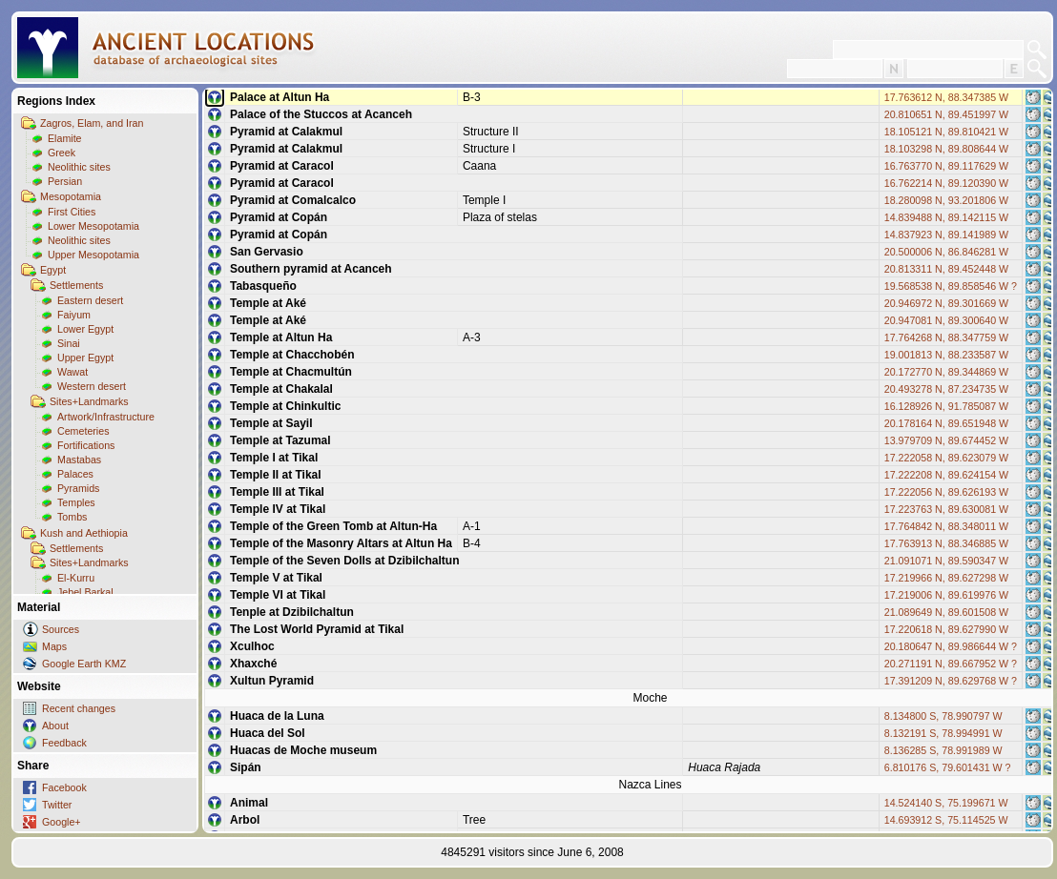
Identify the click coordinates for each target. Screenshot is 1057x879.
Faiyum (74, 314)
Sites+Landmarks (89, 401)
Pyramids (78, 488)
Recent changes (78, 708)
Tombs (72, 516)
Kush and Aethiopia (84, 533)
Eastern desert (90, 300)
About (55, 725)
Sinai (68, 343)
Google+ (61, 822)
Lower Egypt (85, 329)
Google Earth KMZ (84, 663)
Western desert (91, 386)
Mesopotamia (70, 196)
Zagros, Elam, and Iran (91, 123)
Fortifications (85, 445)
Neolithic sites (79, 167)
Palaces (75, 474)
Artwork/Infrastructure (106, 416)
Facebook (64, 787)
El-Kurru (75, 577)
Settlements (76, 285)
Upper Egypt (85, 357)
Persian (65, 181)
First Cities (71, 211)
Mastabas (79, 459)
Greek (61, 152)
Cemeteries (83, 431)
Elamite (65, 138)
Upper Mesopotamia (93, 254)
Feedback (64, 742)
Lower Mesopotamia (93, 226)
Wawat (72, 372)
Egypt (53, 270)
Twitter (57, 804)
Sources (60, 629)
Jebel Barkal (85, 592)
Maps (54, 646)
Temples (76, 502)
